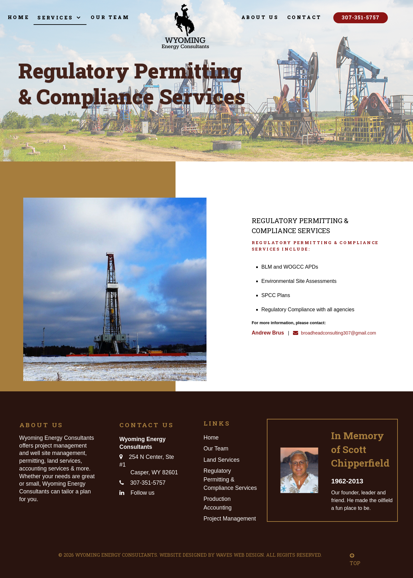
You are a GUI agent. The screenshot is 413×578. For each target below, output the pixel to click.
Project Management (230, 518)
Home (211, 437)
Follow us (143, 493)
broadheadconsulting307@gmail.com (333, 332)
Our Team (216, 448)
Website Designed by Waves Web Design (211, 555)
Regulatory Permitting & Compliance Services (230, 479)
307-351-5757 (360, 17)
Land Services (222, 460)
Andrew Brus (266, 332)
